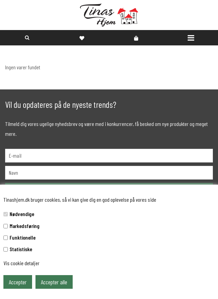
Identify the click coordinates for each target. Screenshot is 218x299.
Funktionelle (22, 237)
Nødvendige (22, 214)
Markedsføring (25, 226)
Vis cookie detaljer (21, 263)
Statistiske (21, 249)
